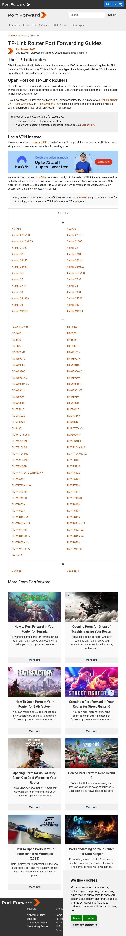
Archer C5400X (75, 266)
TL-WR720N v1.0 (21, 485)
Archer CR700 (74, 298)
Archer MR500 (20, 311)
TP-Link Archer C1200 (48, 103)
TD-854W (72, 327)
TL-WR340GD (19, 466)
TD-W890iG (18, 365)
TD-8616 (16, 333)
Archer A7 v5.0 (75, 235)
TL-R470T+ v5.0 (21, 434)
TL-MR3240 (73, 415)
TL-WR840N (73, 510)
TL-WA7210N (19, 441)
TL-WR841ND (19, 529)
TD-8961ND (18, 352)
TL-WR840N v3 (20, 517)
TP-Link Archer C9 (22, 103)
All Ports (60, 926)
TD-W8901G (18, 358)
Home (11, 35)
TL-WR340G (73, 460)
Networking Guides (37, 926)
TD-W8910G (73, 365)
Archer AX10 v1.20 (22, 241)
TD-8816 (71, 339)
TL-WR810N (73, 504)
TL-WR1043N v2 (76, 447)
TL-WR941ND (74, 548)
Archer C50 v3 (75, 260)
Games (59, 930)
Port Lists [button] (28, 25)
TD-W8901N (73, 358)
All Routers (61, 922)
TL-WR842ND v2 (21, 536)
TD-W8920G (18, 371)
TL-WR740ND (19, 491)
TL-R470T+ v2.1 (76, 428)
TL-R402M (72, 422)
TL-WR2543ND (20, 460)
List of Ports (89, 124)
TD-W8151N (73, 352)
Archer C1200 (74, 241)
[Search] (87, 15)
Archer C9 (17, 292)
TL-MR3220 (18, 415)
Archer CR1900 (20, 298)
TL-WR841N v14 (76, 523)
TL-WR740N (73, 485)
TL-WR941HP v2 (21, 548)
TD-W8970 (18, 396)
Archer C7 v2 (74, 279)
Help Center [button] (61, 25)
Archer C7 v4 (19, 285)
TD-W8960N (73, 377)
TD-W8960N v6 (20, 384)
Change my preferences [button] (85, 924)
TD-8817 (16, 346)
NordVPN (41, 177)
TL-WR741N (73, 491)
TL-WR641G (18, 479)
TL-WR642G (73, 479)
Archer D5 (17, 304)
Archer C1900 (19, 247)
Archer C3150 (19, 260)
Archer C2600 (74, 254)
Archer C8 (72, 285)
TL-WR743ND (74, 498)
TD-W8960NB (74, 384)
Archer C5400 (19, 266)
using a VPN (39, 142)
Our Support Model (37, 922)
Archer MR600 (75, 311)
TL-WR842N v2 (75, 529)
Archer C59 (18, 273)
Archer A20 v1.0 (21, 235)
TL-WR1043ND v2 (77, 453)
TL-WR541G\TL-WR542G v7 (27, 472)
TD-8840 (71, 346)
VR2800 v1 (73, 571)
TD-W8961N (18, 390)
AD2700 (71, 228)
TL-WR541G (73, 466)
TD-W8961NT (74, 390)
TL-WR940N (73, 542)
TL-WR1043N (19, 447)
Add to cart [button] (114, 4)
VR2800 (16, 571)
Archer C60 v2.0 (76, 273)
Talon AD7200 (20, 327)
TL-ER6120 (73, 409)
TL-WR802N (18, 504)
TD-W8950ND (74, 371)
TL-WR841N (73, 517)
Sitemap (60, 908)
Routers (22, 35)
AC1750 (16, 228)
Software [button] (44, 25)
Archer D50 (73, 304)
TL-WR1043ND (20, 453)
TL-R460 (16, 428)
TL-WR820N (18, 510)
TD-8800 (71, 333)
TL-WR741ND (19, 498)
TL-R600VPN (74, 434)
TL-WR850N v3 (20, 542)
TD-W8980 (73, 396)
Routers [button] (14, 25)
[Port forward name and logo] (16, 4)
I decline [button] (90, 918)
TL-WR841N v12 (21, 523)
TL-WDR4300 (74, 441)
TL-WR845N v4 (75, 536)
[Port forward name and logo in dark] (27, 15)
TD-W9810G (18, 403)
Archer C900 (74, 292)
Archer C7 (17, 279)
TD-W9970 (73, 403)
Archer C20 (18, 254)
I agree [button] (76, 918)
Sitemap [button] (77, 25)
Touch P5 (17, 555)
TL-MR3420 (18, 422)
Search (112, 14)
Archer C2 (72, 247)
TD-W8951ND (19, 377)
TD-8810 (16, 339)
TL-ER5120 (18, 409)
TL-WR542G (73, 472)
